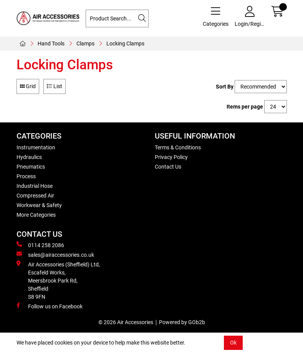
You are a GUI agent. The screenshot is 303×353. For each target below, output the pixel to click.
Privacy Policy (171, 157)
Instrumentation (36, 147)
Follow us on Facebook (50, 306)
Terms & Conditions (178, 147)
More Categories (36, 215)
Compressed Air (35, 195)
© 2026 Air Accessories (125, 322)
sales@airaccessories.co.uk (55, 254)
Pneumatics (31, 167)
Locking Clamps (125, 43)
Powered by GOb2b (182, 322)
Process (26, 176)
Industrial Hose (35, 186)
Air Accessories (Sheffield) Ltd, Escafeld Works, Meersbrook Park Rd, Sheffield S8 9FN (58, 280)
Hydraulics (29, 157)
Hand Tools (51, 43)
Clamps (85, 43)
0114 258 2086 (40, 244)
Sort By (224, 87)
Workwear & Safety (39, 205)
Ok (233, 343)
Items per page (245, 107)
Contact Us (168, 167)
